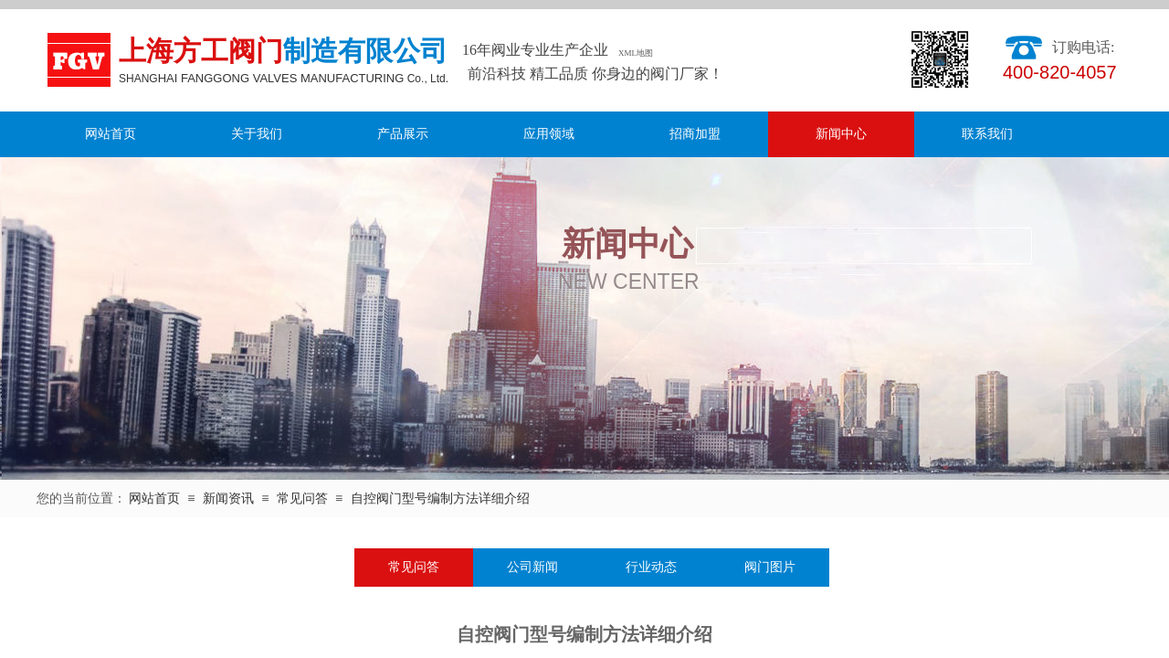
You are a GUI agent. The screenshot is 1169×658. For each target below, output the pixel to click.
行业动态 (651, 567)
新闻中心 (841, 134)
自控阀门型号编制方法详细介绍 (440, 498)
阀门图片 (769, 567)
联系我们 (987, 134)
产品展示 (402, 134)
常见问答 (302, 498)
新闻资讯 (228, 498)
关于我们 (256, 134)
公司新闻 (532, 567)
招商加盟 (695, 134)
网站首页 (110, 134)
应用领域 (548, 134)
